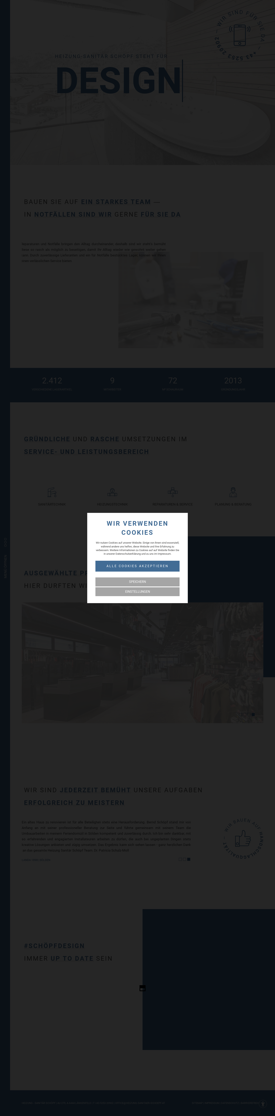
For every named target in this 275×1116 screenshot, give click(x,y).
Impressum (164, 553)
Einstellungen (137, 592)
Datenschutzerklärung (128, 553)
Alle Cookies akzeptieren (137, 566)
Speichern (137, 582)
